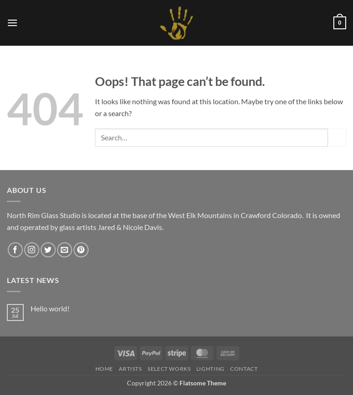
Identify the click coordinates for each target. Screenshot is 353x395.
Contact (244, 368)
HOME (104, 368)
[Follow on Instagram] (31, 249)
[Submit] (337, 137)
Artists (130, 368)
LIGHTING (210, 368)
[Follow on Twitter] (48, 249)
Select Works (169, 368)
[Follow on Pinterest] (81, 249)
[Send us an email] (64, 249)
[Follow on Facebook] (15, 249)
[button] (12, 22)
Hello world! (50, 308)
